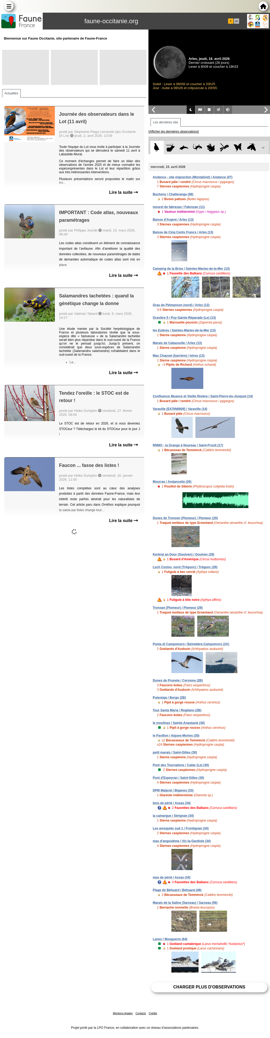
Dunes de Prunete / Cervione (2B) (178, 680)
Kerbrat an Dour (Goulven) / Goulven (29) (183, 554)
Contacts (141, 1013)
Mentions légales (123, 1013)
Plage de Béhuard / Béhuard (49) (177, 890)
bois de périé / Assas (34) (172, 803)
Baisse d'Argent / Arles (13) (173, 219)
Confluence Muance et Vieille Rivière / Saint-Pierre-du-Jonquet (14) (203, 396)
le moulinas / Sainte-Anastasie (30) (179, 723)
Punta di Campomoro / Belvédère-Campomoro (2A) (191, 644)
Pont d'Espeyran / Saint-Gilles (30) (178, 778)
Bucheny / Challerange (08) (173, 194)
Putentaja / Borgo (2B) (169, 697)
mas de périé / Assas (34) (171, 877)
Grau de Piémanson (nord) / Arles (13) (181, 305)
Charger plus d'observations (209, 987)
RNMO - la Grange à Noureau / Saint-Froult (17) (188, 445)
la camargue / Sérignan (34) (173, 816)
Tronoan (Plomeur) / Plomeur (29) (177, 608)
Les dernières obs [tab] (165, 122)
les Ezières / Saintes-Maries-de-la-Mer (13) (184, 330)
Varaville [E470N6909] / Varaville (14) (180, 409)
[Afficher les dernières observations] (173, 131)
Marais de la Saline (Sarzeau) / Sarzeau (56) (185, 903)
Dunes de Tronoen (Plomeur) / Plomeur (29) (185, 518)
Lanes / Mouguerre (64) (170, 939)
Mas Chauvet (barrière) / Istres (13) (179, 356)
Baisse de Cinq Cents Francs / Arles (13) (183, 232)
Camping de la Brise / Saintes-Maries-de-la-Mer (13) (191, 269)
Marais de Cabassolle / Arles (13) (177, 343)
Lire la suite (123, 192)
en (236, 21)
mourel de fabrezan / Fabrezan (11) (179, 207)
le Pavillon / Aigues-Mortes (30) (176, 735)
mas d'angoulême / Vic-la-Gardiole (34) (182, 841)
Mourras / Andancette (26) (172, 482)
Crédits (153, 1013)
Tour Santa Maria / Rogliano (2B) (177, 710)
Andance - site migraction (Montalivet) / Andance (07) (192, 177)
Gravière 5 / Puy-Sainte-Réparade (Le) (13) (184, 318)
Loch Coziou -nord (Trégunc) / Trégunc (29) (185, 567)
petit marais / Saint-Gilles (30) (175, 752)
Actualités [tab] (11, 93)
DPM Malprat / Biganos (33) (173, 790)
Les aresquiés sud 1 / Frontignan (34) (181, 828)
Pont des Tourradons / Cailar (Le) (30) (181, 765)
